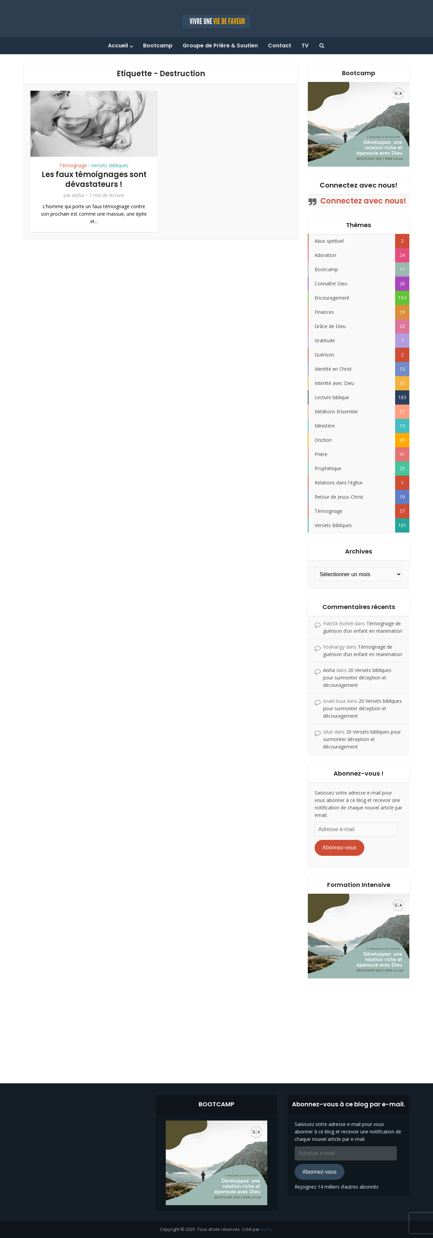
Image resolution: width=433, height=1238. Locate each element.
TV (305, 45)
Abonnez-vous (339, 847)
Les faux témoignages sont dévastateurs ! (94, 179)
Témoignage (73, 165)
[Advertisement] (216, 1025)
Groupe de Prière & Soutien (220, 45)
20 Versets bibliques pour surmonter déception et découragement (357, 677)
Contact (279, 45)
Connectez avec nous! (358, 185)
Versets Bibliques (110, 165)
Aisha (78, 195)
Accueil (118, 45)
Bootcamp (158, 45)
